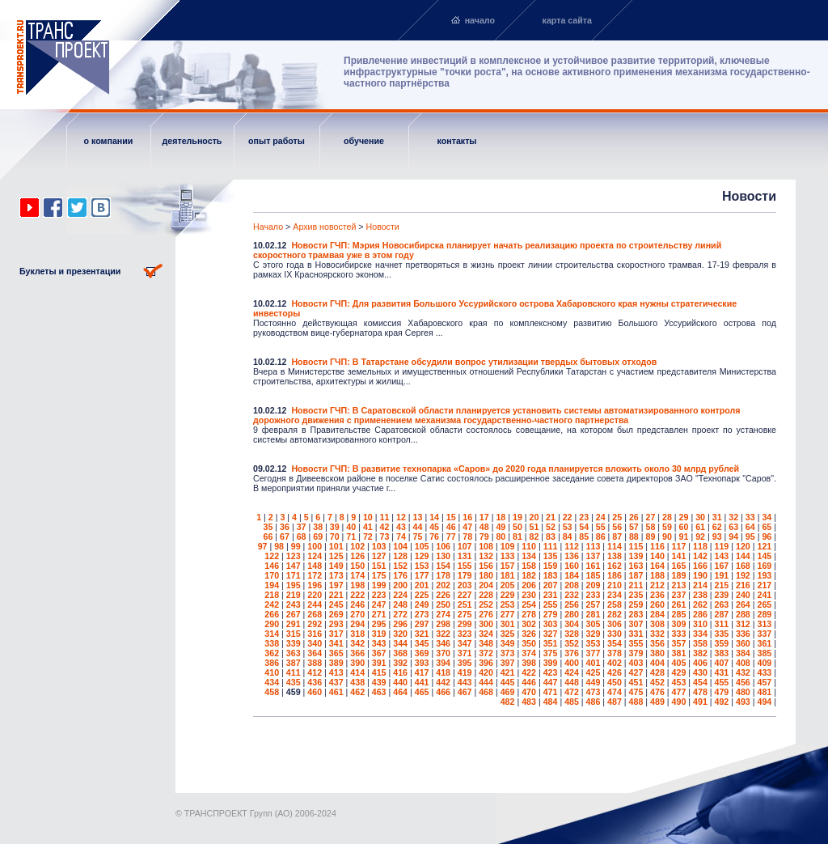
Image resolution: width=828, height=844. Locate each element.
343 (379, 643)
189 (679, 575)
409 (764, 663)
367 (379, 653)
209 (593, 585)
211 (636, 585)
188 (657, 575)
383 (722, 653)
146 (271, 565)
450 (614, 682)
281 (593, 614)
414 (357, 672)
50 (517, 527)
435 (293, 682)
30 (700, 517)
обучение (364, 141)
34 (766, 517)
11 (384, 517)
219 (293, 595)
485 (571, 701)
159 (550, 565)
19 (517, 517)
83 (551, 536)
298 (443, 624)
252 (486, 604)
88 (634, 536)
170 (271, 575)
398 (529, 663)
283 (636, 614)
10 (368, 517)
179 (465, 575)
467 (465, 692)
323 (465, 633)
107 (465, 546)
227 (465, 595)
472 (571, 692)
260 (657, 604)
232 (571, 595)
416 (400, 672)
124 (314, 556)
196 (314, 585)
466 (443, 692)
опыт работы (276, 141)
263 (722, 604)
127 (379, 556)
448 (571, 682)
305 (593, 624)
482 (508, 701)
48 (484, 527)
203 (465, 585)
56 (617, 527)
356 (657, 643)
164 (657, 565)
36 (284, 527)
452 (657, 682)
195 (293, 585)
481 (764, 692)
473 (593, 692)
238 (700, 595)
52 (551, 527)
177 (422, 575)
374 (529, 653)
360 (743, 643)
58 (650, 527)
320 (400, 633)
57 (634, 527)
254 (529, 604)
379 (636, 653)
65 (766, 527)
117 (679, 546)
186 (614, 575)
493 (743, 701)
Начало (268, 226)
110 (529, 546)
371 (465, 653)
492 (722, 701)
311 (722, 624)
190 (700, 575)
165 (679, 565)
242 (271, 604)
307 (636, 624)
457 (764, 682)
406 (700, 663)
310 (700, 624)
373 (508, 653)
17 (484, 517)
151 (379, 565)
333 (679, 633)
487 (614, 701)
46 (451, 527)
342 (357, 643)
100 (314, 546)
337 (764, 633)
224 (400, 595)
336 (743, 633)
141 (679, 556)
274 (443, 614)
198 (357, 585)
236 (657, 595)
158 (529, 565)
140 (657, 556)
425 (593, 672)
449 (593, 682)
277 (508, 614)
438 (357, 682)
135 (550, 556)
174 (357, 575)
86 (601, 536)
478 (700, 692)
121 (764, 546)
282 (614, 614)
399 (550, 663)
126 (357, 556)
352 (571, 643)
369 (422, 653)
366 (357, 653)
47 (467, 527)
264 (743, 604)
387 (293, 663)
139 (636, 556)
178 (443, 575)
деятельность (192, 141)
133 (508, 556)
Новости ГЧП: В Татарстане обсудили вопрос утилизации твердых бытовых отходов (474, 362)
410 (271, 672)
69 (318, 536)
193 (764, 575)
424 (571, 672)
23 (584, 517)
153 (422, 565)
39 (335, 527)
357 (679, 643)
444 (486, 682)
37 (301, 527)
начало (480, 20)
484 (550, 701)
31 (717, 517)
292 (314, 624)
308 (657, 624)
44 (418, 527)
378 (614, 653)
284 (657, 614)
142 (700, 556)
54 (584, 527)
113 (593, 546)
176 (400, 575)
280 (571, 614)
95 (750, 536)
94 (733, 536)
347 (465, 643)
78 (467, 536)
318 (357, 633)
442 (443, 682)
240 (743, 595)
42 (384, 527)
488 (636, 701)
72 (368, 536)
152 (400, 565)
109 (508, 546)
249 (422, 604)
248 (400, 604)
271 (379, 614)
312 (743, 624)
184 (571, 575)
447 (550, 682)
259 (636, 604)
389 (336, 663)
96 (766, 536)
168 (743, 565)
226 (443, 595)
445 (508, 682)
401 (593, 663)
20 (534, 517)
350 (529, 643)
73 (384, 536)
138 (614, 556)
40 (351, 527)
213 (679, 585)
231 (550, 595)
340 (314, 643)
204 (486, 585)
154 (443, 565)
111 (550, 546)
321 (422, 633)
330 (614, 633)
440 (400, 682)
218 (271, 595)
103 (379, 546)
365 (336, 653)
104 (400, 546)
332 (657, 633)
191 (722, 575)
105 (422, 546)
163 (636, 565)
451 (636, 682)
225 (422, 595)
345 (422, 643)
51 (534, 527)
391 (379, 663)
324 (486, 633)
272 (400, 614)
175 (379, 575)
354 (614, 643)
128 (400, 556)
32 (733, 517)
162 (614, 565)
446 (529, 682)
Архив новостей (324, 226)
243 (293, 604)
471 (550, 692)
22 (567, 517)
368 (400, 653)
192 (743, 575)
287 (722, 614)
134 (529, 556)
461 (336, 692)
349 (508, 643)
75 (418, 536)
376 (571, 653)
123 (293, 556)
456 (743, 682)
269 (336, 614)
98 (279, 546)
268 (314, 614)
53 (567, 527)
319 (379, 633)
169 (764, 565)
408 (743, 663)
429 (679, 672)
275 (465, 614)
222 (357, 595)
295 (379, 624)
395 (465, 663)
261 (679, 604)
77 (451, 536)
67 (284, 536)
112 (571, 546)
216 (743, 585)
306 (614, 624)
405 (679, 663)
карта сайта (567, 20)
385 (764, 653)
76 (434, 536)
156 (486, 565)
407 (722, 663)
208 (571, 585)
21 (551, 517)
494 (764, 701)
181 (508, 575)
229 (508, 595)
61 (700, 527)
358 (700, 643)
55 (601, 527)
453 (679, 682)
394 (443, 663)
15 (451, 517)
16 (467, 517)
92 (700, 536)
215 (722, 585)
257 (593, 604)
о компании (108, 141)
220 (314, 595)
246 (357, 604)
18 (500, 517)
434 (271, 682)
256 (571, 604)
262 (700, 604)
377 (593, 653)
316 (314, 633)
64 (750, 527)
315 (293, 633)
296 (400, 624)
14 (434, 517)
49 (500, 527)
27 (650, 517)
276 (486, 614)
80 (500, 536)
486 (593, 701)
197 (336, 585)
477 (679, 692)
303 (550, 624)
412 (314, 672)
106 (443, 546)
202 (443, 585)
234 (614, 595)
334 (700, 633)
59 (667, 527)
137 (593, 556)
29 (684, 517)
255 (550, 604)
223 (379, 595)
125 (336, 556)
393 (422, 663)
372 (486, 653)
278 (529, 614)
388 (314, 663)
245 (336, 604)
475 (636, 692)
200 (400, 585)
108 (486, 546)
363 (293, 653)
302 (529, 624)
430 (700, 672)
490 (679, 701)
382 (700, 653)
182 (529, 575)
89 (650, 536)
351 (550, 643)
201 (422, 585)
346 (443, 643)
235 (636, 595)
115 (636, 546)
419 (465, 672)
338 (271, 643)
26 (634, 517)
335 (722, 633)
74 (401, 536)
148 (314, 565)
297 (422, 624)
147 (293, 565)
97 (263, 546)
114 (614, 546)
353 (593, 643)
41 (368, 527)
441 (422, 682)
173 (336, 575)
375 (550, 653)
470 (529, 692)
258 (614, 604)
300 (486, 624)
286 (700, 614)
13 (418, 517)
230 (529, 595)
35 (268, 527)
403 (636, 663)
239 (722, 595)
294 (357, 624)
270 (357, 614)
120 (743, 546)
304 (571, 624)
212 (657, 585)
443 (465, 682)
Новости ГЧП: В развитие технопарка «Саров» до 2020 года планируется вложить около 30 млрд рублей (515, 468)
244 (314, 604)
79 (484, 536)
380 (657, 653)
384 (743, 653)
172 (314, 575)
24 (601, 517)
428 (657, 672)
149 (336, 565)
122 (271, 556)
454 (700, 682)
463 (379, 692)
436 (314, 682)
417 (422, 672)
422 (529, 672)
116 (657, 546)
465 (422, 692)
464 (400, 692)
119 (722, 546)
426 (614, 672)
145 (764, 556)
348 (486, 643)
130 (443, 556)
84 (567, 536)
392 (400, 663)
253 (508, 604)
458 (271, 692)
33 (750, 517)
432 (743, 672)
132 (486, 556)
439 (379, 682)
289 (764, 614)
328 (571, 633)
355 (636, 643)
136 (571, 556)
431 (722, 672)
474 (614, 692)
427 (636, 672)
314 (271, 633)
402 (614, 663)
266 (271, 614)
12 (401, 517)
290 (271, 624)
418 (443, 672)
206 (529, 585)
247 (379, 604)
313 (764, 624)
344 (400, 643)
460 (314, 692)
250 (443, 604)
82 (534, 536)
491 (700, 701)
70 (335, 536)
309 (679, 624)
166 (700, 565)
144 (743, 556)
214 (700, 585)
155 (465, 565)
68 (301, 536)
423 (550, 672)
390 (357, 663)
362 (271, 653)
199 (379, 585)
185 (593, 575)
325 (508, 633)
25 (617, 517)
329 (593, 633)
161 (593, 565)
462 (357, 692)
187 (636, 575)
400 (571, 663)
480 (743, 692)
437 (336, 682)
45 (434, 527)
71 (351, 536)
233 (593, 595)
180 (486, 575)
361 (764, 643)
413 (336, 672)
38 (318, 527)
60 (684, 527)
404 (657, 663)
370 (443, 653)
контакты (457, 141)
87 (617, 536)
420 (486, 672)
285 (679, 614)
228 (486, 595)
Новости (382, 226)
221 (336, 595)
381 (679, 653)
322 (443, 633)
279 (550, 614)
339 (293, 643)
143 (722, 556)
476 (657, 692)
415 (379, 672)
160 (571, 565)
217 (764, 585)
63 (733, 527)
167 (722, 565)
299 (465, 624)
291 (293, 624)
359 (722, 643)
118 (700, 546)
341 (336, 643)
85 (584, 536)
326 (529, 633)
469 (508, 692)
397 (508, 663)
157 (508, 565)
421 (508, 672)
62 (717, 527)
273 (422, 614)
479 (722, 692)
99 (296, 546)
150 (357, 565)
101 (336, 546)
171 (293, 575)
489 (657, 701)
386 (271, 663)
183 (550, 575)
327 (550, 633)
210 (614, 585)
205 (508, 585)
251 (465, 604)
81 (517, 536)
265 (764, 604)
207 (550, 585)
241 (764, 595)
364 (314, 653)
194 (271, 585)
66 (268, 536)
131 (465, 556)
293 (336, 624)
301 (508, 624)
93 (717, 536)
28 (667, 517)
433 (764, 672)
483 (529, 701)
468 (486, 692)
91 (684, 536)
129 (422, 556)
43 (401, 527)
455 (722, 682)
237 (679, 595)
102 (357, 546)
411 (293, 672)
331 (636, 633)
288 (743, 614)
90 (667, 536)
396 (486, 663)
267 (293, 614)
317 (336, 633)
